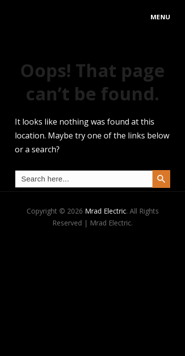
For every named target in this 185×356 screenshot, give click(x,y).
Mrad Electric (105, 211)
